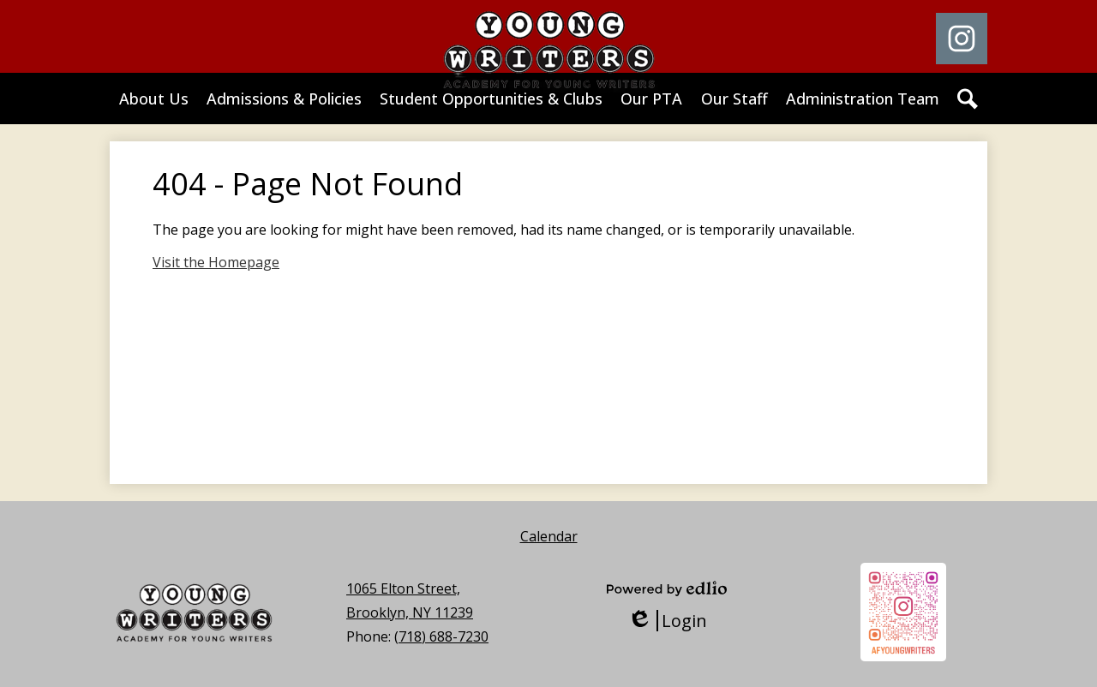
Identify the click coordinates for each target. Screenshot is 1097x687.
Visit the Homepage (216, 262)
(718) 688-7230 (441, 636)
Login (667, 620)
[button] (154, 98)
